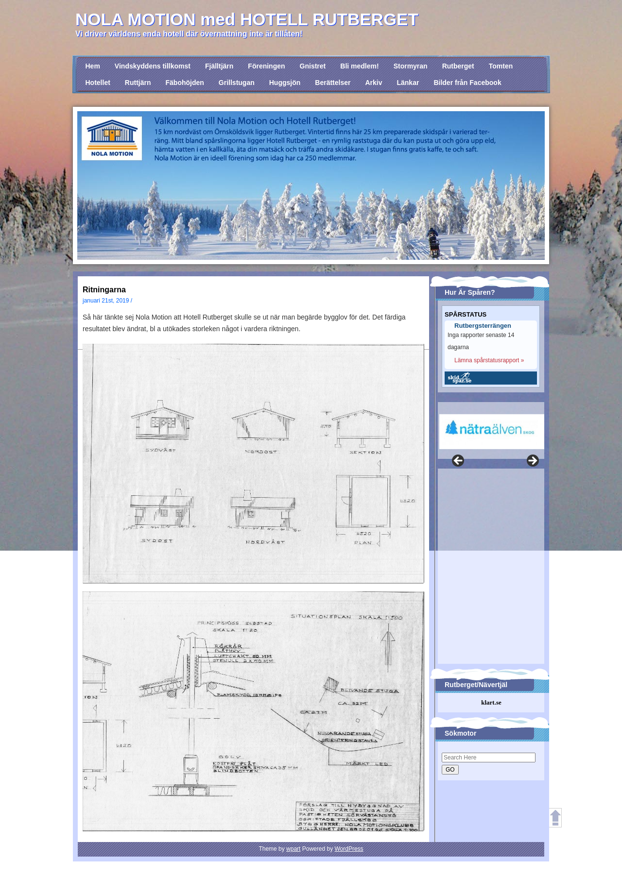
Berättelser (332, 82)
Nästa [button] (532, 461)
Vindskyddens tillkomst (152, 66)
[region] (489, 425)
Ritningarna (104, 290)
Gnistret (313, 66)
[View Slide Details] (491, 431)
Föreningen (266, 66)
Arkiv (373, 82)
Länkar (408, 82)
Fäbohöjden (185, 82)
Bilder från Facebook (467, 82)
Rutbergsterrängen (482, 326)
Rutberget (458, 66)
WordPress (348, 848)
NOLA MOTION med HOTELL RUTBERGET (246, 19)
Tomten (501, 66)
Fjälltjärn (219, 66)
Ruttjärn (138, 82)
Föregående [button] (458, 461)
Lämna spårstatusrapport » (489, 360)
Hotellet (98, 82)
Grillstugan (237, 82)
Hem (93, 66)
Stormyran (411, 66)
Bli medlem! (359, 66)
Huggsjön (285, 82)
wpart (293, 848)
